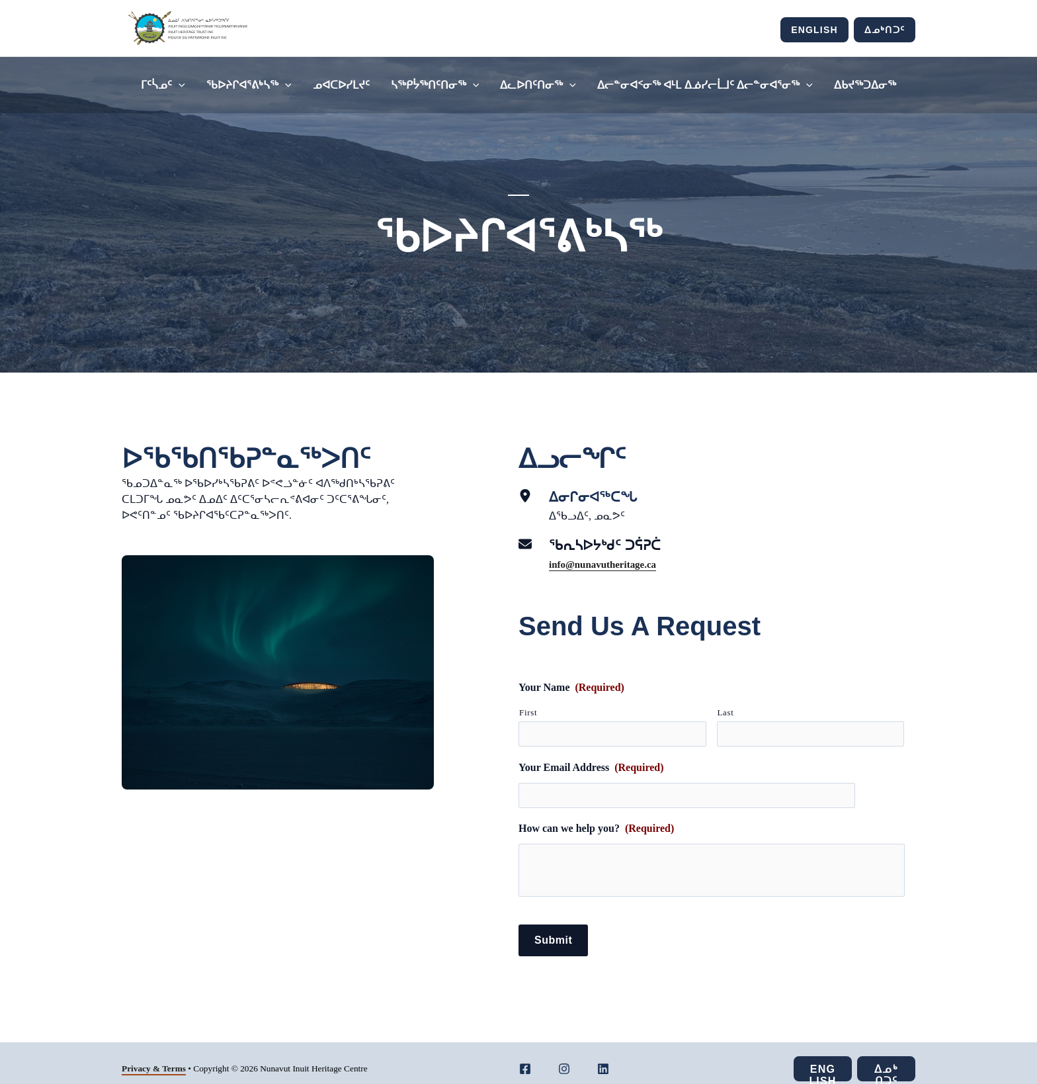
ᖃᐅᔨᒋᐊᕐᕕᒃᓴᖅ (249, 85)
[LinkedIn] (603, 1057)
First (528, 712)
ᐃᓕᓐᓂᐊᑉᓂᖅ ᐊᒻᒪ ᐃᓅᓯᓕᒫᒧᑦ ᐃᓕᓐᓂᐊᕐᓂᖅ (705, 85)
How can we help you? (596, 817)
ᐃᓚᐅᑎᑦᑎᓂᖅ (538, 85)
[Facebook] (525, 1057)
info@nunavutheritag (597, 564)
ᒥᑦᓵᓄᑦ (163, 85)
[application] (178, 85)
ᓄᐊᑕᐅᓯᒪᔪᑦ (341, 85)
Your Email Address (591, 762)
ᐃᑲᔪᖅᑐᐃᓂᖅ (865, 85)
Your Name (571, 687)
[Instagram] (564, 1057)
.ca (657, 564)
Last (726, 712)
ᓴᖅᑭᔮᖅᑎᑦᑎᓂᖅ (435, 85)
